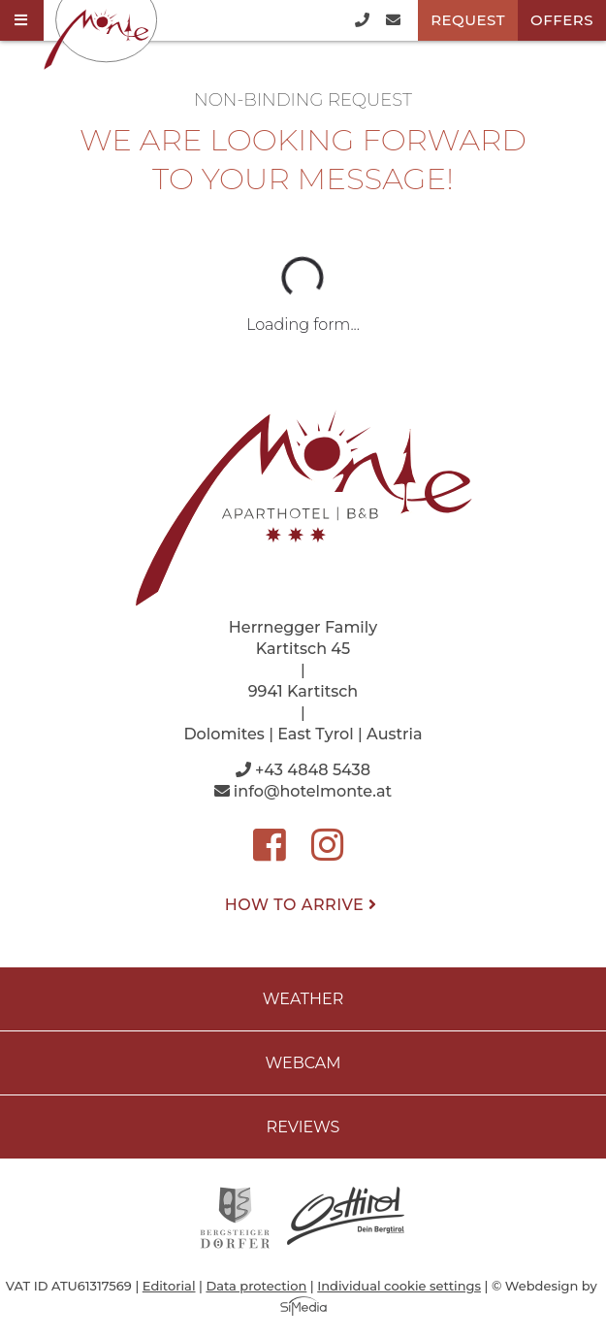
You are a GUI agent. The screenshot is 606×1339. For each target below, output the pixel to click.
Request (468, 20)
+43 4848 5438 (303, 770)
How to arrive (303, 905)
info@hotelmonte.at (303, 791)
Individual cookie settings (399, 1285)
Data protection (256, 1285)
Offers (561, 20)
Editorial (169, 1285)
